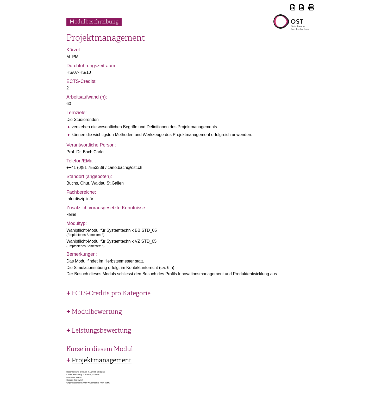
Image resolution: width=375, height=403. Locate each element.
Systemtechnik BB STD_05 (132, 230)
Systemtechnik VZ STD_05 (132, 241)
